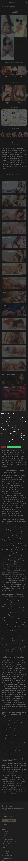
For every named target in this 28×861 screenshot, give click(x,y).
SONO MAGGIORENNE (14, 447)
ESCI (3, 447)
